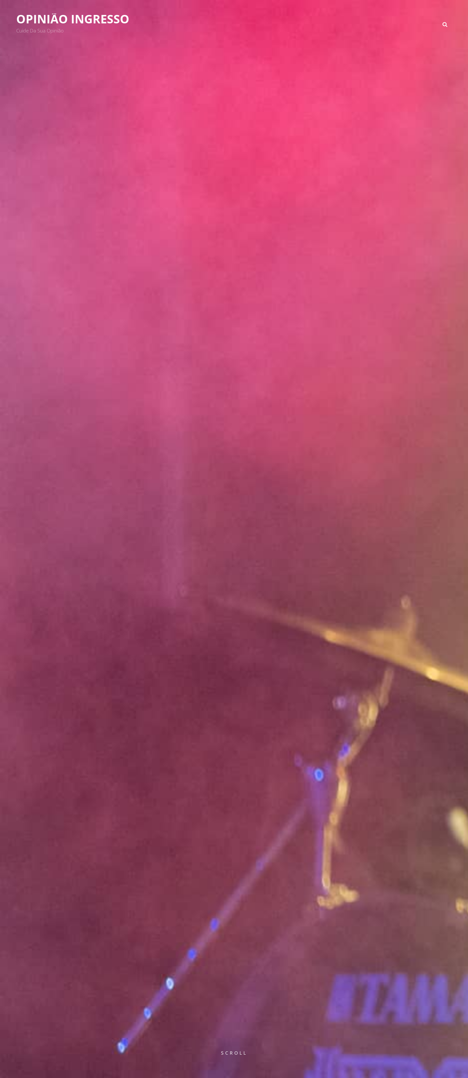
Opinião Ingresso (72, 19)
